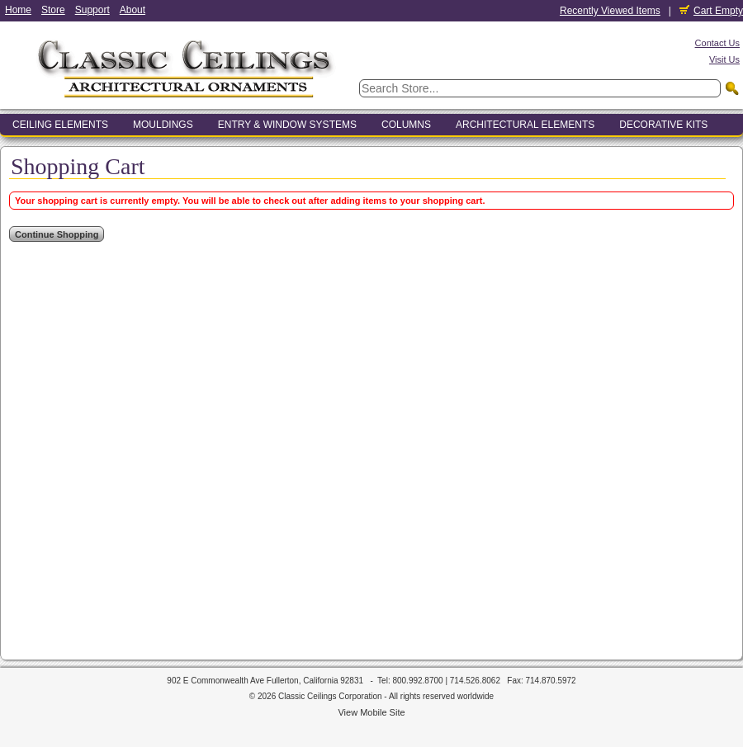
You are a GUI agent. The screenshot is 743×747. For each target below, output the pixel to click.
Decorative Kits (663, 124)
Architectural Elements (525, 124)
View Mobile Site (371, 712)
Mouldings (163, 124)
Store (53, 10)
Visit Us (724, 59)
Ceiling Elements (60, 124)
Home (18, 10)
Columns (406, 124)
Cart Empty (711, 11)
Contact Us (717, 43)
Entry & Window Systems (287, 124)
